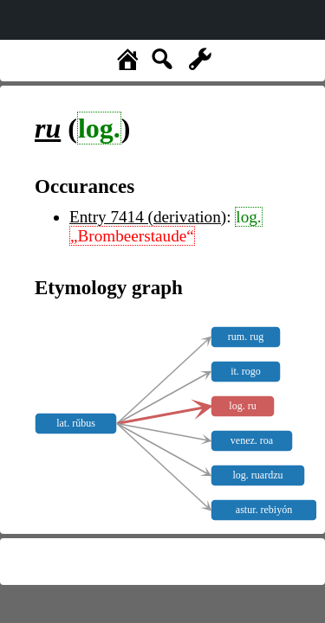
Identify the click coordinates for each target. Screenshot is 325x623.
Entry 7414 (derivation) (147, 217)
